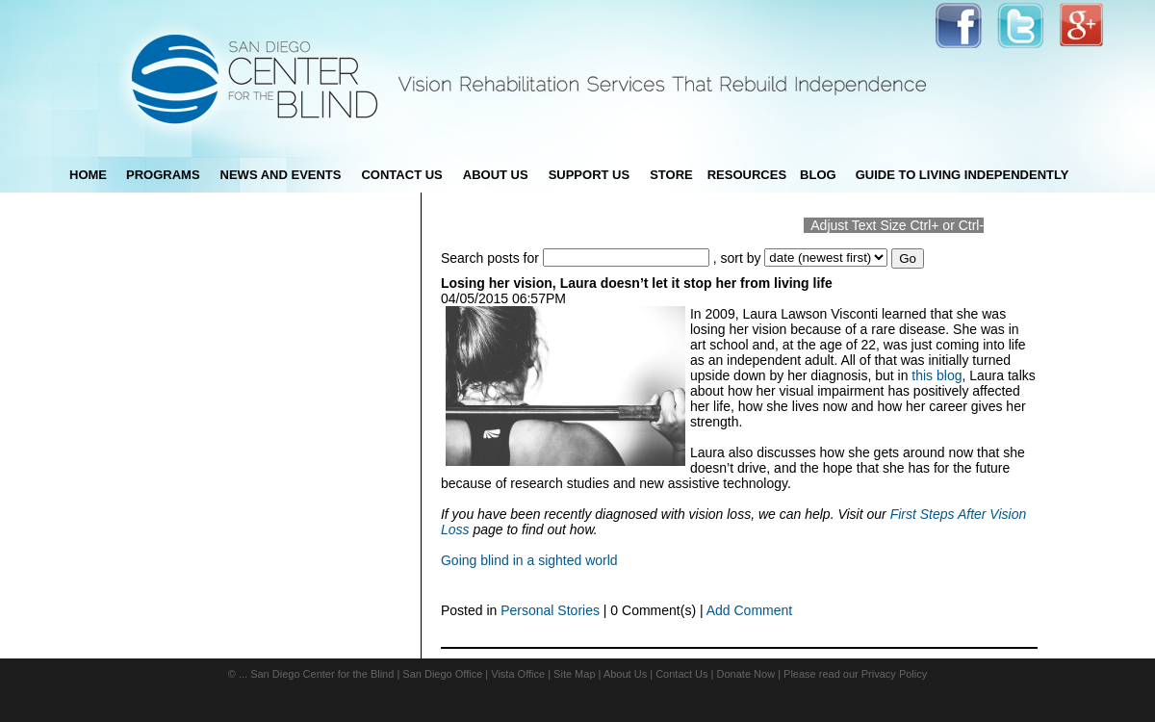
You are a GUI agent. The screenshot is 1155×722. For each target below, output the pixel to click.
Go (907, 258)
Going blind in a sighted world (529, 560)
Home (88, 175)
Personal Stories (550, 610)
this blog (936, 375)
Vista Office (518, 674)
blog (818, 175)
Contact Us (681, 674)
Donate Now (746, 674)
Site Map (574, 674)
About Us (625, 674)
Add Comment (749, 610)
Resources (746, 175)
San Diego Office (442, 674)
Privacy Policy (894, 674)
